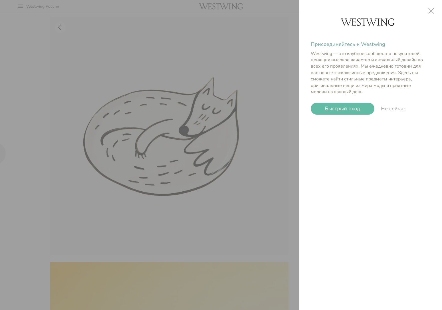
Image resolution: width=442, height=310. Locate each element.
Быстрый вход (342, 108)
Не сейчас (393, 108)
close (431, 11)
